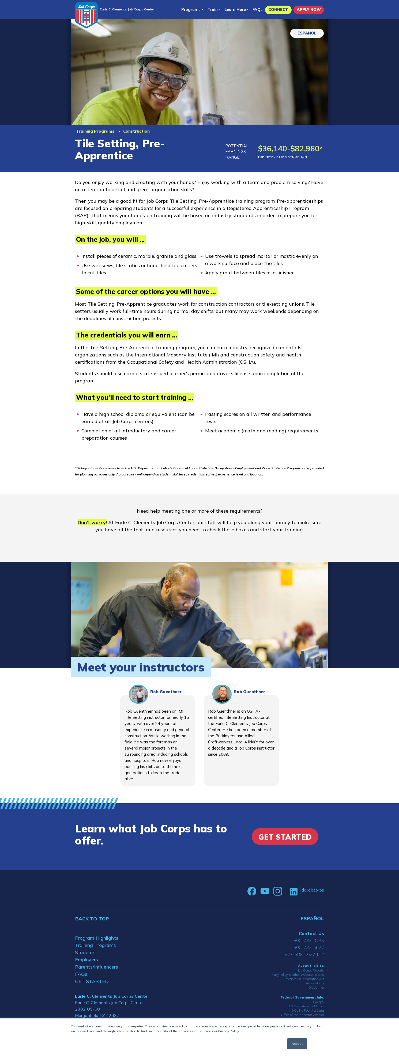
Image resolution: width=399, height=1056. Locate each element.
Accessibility (315, 983)
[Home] (86, 15)
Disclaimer (316, 987)
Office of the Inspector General (302, 1015)
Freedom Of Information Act (304, 979)
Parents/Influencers (96, 967)
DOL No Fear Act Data (308, 1010)
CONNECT (278, 9)
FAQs (258, 9)
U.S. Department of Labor (306, 1006)
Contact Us (311, 933)
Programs (191, 9)
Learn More (235, 9)
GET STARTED (92, 981)
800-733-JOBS (308, 940)
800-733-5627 (308, 947)
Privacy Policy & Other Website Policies (296, 975)
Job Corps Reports (311, 970)
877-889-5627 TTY (304, 954)
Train (213, 9)
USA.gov (317, 1002)
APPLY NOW (309, 9)
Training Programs (95, 131)
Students (85, 952)
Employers (86, 960)
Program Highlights (96, 938)
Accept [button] (297, 1044)
